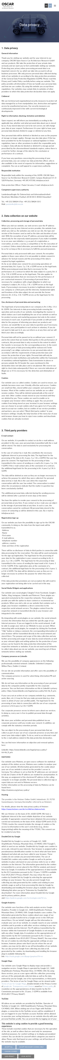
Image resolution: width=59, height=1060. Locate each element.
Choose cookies (11, 1051)
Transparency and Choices (23, 986)
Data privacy (9, 1056)
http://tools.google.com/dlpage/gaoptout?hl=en (24, 956)
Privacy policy (47, 986)
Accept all (9, 1047)
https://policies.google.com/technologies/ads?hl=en (25, 898)
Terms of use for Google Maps (14, 984)
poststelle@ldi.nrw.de (14, 204)
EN (50, 6)
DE (46, 6)
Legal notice (26, 1056)
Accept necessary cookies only (31, 1047)
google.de (7, 986)
